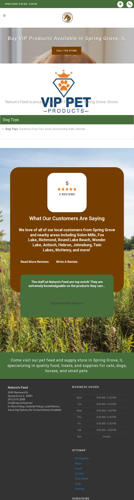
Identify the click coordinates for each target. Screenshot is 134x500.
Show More (98, 286)
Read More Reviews (35, 262)
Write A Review (66, 262)
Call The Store (66, 50)
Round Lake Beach (74, 240)
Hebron (64, 245)
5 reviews (67, 194)
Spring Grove (104, 230)
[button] (62, 327)
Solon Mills (86, 235)
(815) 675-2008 (16, 399)
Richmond (47, 240)
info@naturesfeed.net (20, 403)
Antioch (50, 245)
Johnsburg (82, 245)
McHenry (63, 250)
